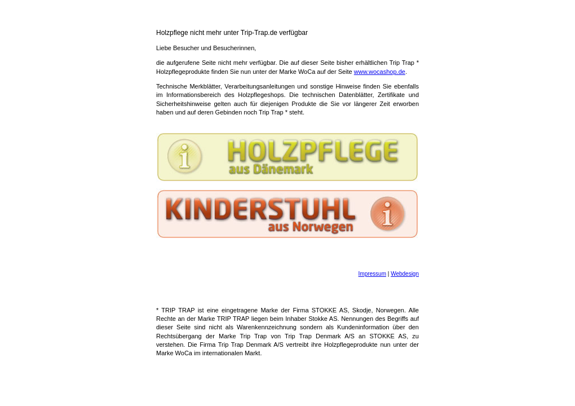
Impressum (372, 274)
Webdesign (405, 274)
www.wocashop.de (379, 71)
